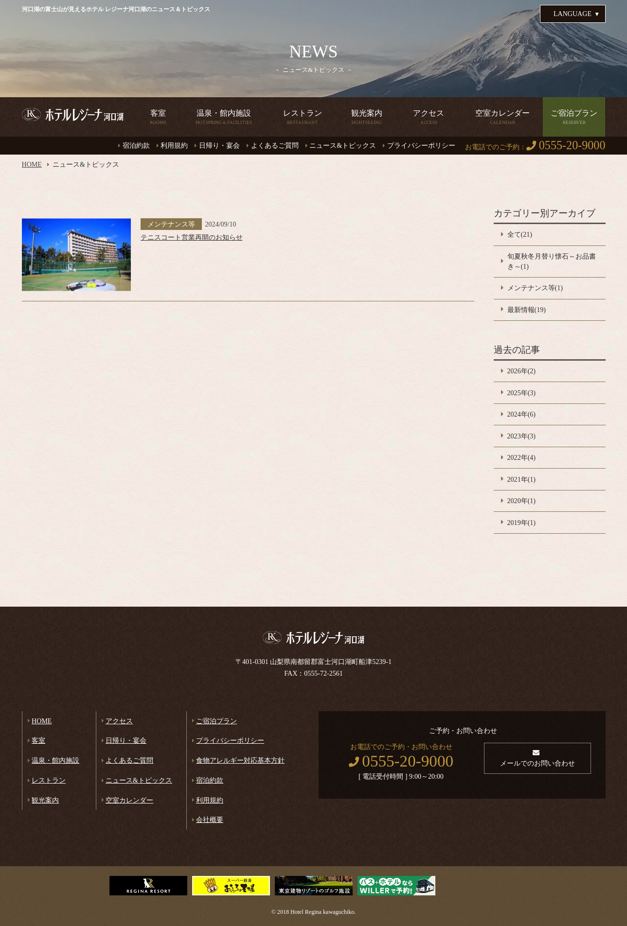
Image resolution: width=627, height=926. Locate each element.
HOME (32, 164)
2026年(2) (521, 371)
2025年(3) (521, 393)
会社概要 (209, 819)
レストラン (49, 780)
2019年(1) (521, 522)
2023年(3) (521, 436)
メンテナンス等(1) (535, 288)
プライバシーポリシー (421, 145)
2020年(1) (521, 501)
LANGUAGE (572, 13)
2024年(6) (521, 414)
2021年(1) (521, 479)
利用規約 (174, 145)
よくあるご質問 (275, 145)
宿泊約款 (136, 145)
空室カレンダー (129, 800)
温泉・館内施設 (55, 760)
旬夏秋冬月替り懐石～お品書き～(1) (551, 261)
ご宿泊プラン (216, 721)
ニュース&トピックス (342, 145)
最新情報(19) (526, 310)
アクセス (119, 721)
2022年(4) (521, 457)
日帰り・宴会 (219, 145)
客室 (38, 740)
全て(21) (519, 234)
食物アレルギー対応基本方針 (240, 760)
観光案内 (45, 800)
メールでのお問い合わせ (537, 763)
